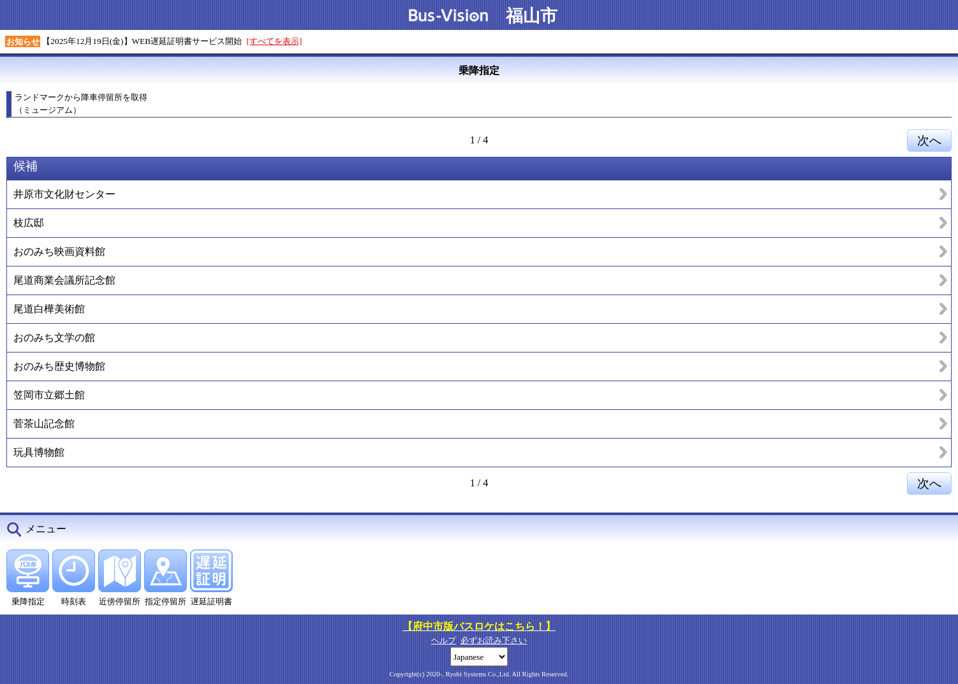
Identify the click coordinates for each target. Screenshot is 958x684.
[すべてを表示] (274, 41)
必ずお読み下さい (494, 640)
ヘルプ (443, 640)
